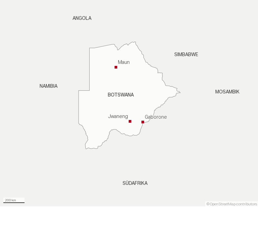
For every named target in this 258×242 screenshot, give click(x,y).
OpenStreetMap (222, 204)
